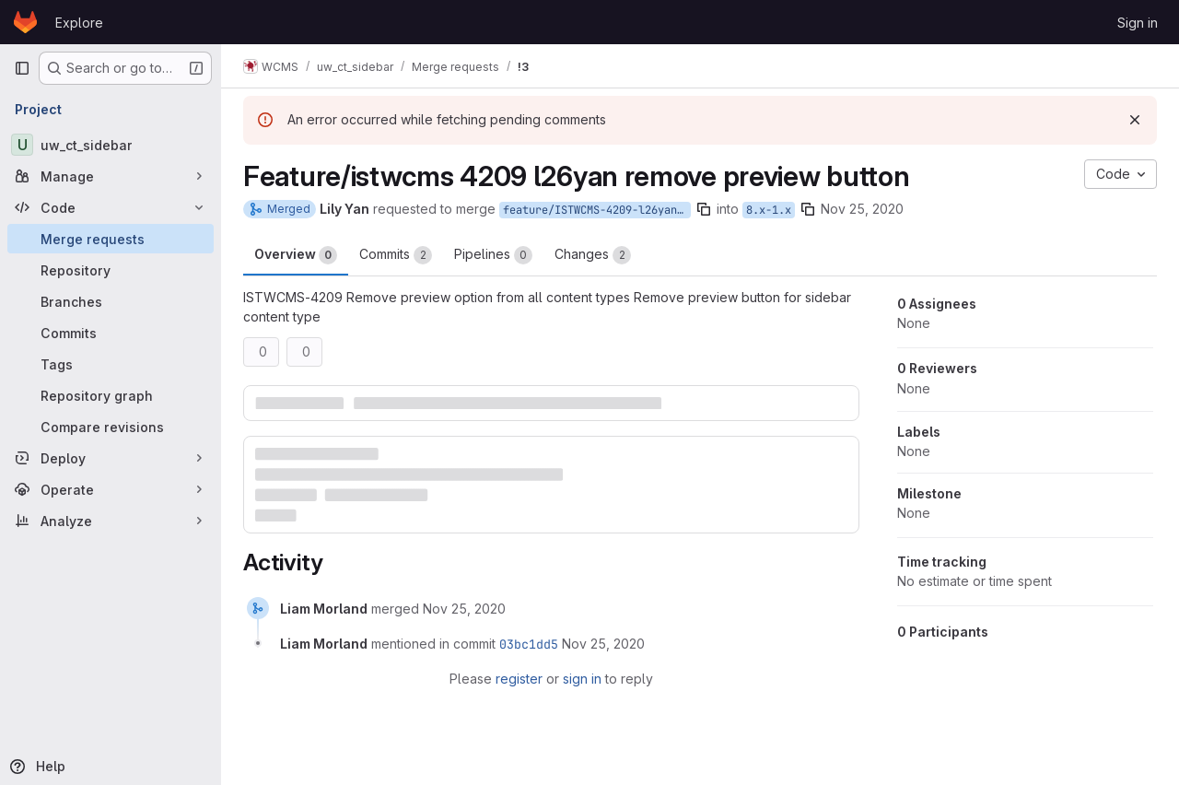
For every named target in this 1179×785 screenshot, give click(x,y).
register (519, 678)
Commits (395, 255)
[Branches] (110, 301)
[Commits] (110, 332)
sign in (582, 678)
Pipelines (493, 255)
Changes (592, 255)
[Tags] (110, 364)
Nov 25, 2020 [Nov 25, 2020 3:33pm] (862, 209)
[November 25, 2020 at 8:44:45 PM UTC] (464, 608)
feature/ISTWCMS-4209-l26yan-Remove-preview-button (597, 210)
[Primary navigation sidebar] (22, 68)
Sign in (1137, 22)
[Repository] (110, 270)
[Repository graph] (110, 395)
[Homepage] (25, 22)
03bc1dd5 (528, 644)
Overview (295, 255)
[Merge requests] (110, 238)
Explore (79, 22)
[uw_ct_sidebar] (110, 144)
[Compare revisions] (110, 426)
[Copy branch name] (704, 209)
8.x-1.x (768, 210)
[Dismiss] (1135, 120)
